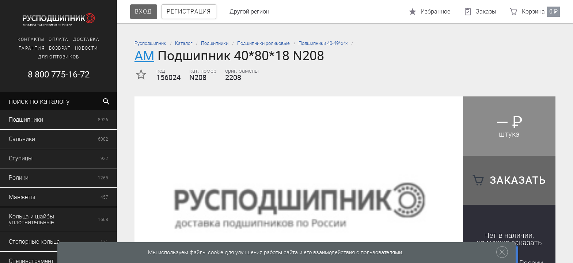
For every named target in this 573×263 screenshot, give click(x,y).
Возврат (60, 48)
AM (144, 56)
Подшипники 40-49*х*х (323, 43)
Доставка (86, 39)
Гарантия (32, 48)
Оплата (58, 39)
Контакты (31, 39)
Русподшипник (150, 43)
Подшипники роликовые (263, 43)
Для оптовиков (58, 57)
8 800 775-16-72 (59, 74)
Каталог (183, 43)
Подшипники (214, 43)
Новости (86, 48)
